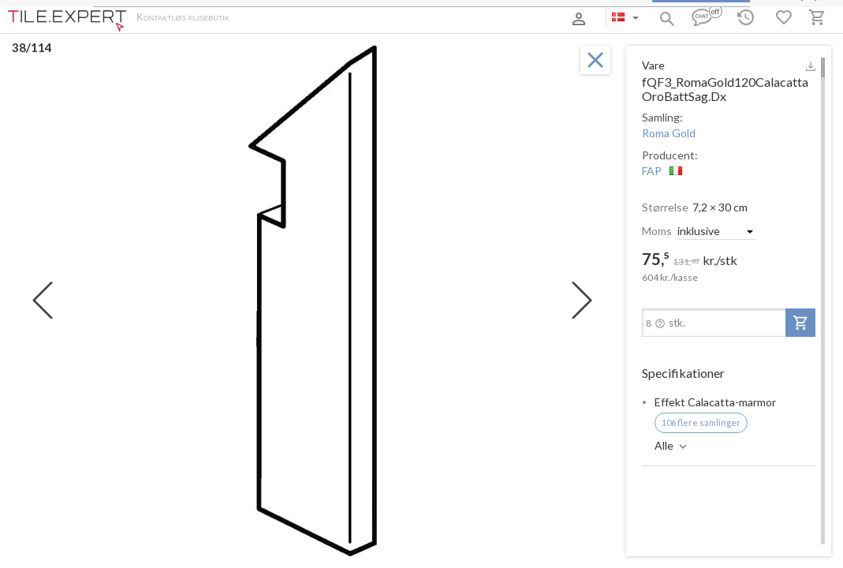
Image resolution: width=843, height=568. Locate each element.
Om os (260, 18)
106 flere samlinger (701, 422)
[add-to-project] (800, 322)
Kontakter (405, 18)
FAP (652, 171)
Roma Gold (669, 133)
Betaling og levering (329, 18)
